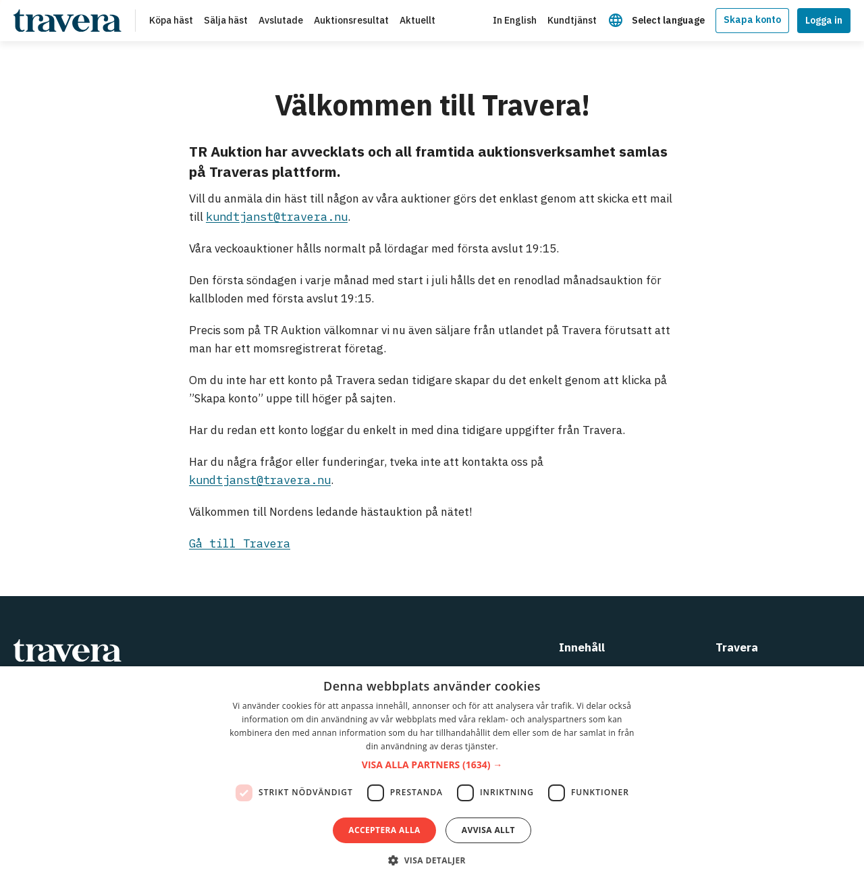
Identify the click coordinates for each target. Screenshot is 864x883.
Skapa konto (752, 20)
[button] (432, 765)
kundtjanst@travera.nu (277, 216)
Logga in (823, 20)
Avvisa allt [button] (488, 830)
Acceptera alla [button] (384, 830)
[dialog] (432, 774)
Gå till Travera (239, 543)
